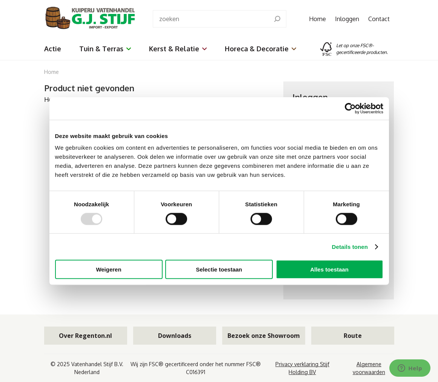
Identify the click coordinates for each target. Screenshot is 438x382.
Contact (379, 19)
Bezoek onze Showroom (263, 335)
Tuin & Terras (105, 48)
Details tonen (350, 246)
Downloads (174, 335)
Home (317, 19)
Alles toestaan (329, 269)
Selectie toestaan (219, 269)
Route (353, 335)
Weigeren (108, 269)
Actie (52, 48)
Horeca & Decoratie (260, 48)
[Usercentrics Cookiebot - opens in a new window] (350, 108)
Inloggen (347, 19)
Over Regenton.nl (85, 335)
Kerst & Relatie (178, 48)
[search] (277, 19)
